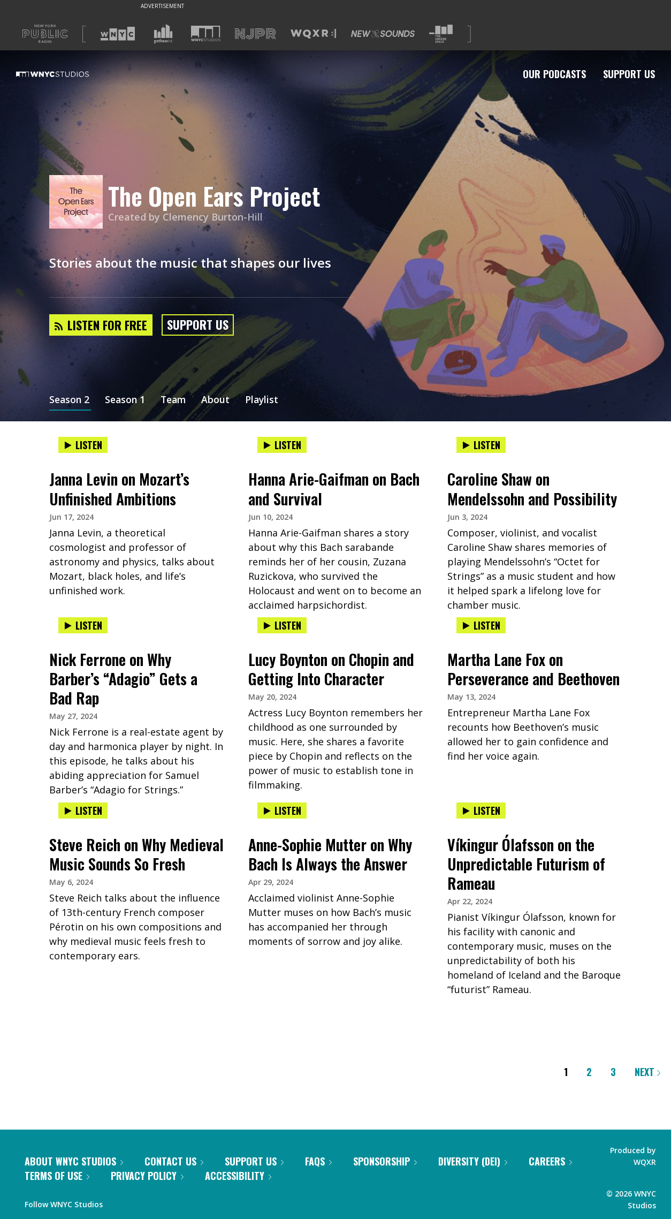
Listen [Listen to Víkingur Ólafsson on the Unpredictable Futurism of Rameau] (481, 810)
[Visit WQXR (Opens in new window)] (313, 34)
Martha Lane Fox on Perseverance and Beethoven (533, 669)
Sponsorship (385, 1161)
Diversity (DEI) (472, 1161)
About (221, 400)
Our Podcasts (554, 74)
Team (177, 400)
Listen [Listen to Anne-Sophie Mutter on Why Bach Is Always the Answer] (282, 810)
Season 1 (127, 400)
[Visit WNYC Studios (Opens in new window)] (205, 33)
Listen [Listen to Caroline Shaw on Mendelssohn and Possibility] (481, 445)
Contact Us (173, 1161)
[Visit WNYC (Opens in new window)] (118, 34)
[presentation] (136, 455)
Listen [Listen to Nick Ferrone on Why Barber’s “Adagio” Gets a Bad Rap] (83, 625)
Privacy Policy (147, 1176)
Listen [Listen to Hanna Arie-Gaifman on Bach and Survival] (282, 445)
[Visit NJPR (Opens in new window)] (255, 34)
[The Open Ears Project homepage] (78, 202)
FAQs (318, 1161)
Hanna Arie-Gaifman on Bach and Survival (334, 488)
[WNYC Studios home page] (66, 74)
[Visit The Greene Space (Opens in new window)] (441, 34)
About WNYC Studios (74, 1161)
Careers (550, 1161)
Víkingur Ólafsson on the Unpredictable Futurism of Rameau (526, 864)
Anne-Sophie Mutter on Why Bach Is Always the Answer (330, 854)
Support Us (629, 74)
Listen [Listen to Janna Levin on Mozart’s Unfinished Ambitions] (83, 445)
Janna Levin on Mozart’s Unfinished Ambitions (119, 488)
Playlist (267, 400)
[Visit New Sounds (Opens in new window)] (383, 33)
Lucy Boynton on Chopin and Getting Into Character (331, 669)
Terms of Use (57, 1176)
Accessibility (238, 1176)
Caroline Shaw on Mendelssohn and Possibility (532, 488)
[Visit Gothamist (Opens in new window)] (163, 33)
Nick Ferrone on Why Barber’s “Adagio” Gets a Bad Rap (123, 678)
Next (647, 1072)
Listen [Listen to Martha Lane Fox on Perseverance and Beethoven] (481, 625)
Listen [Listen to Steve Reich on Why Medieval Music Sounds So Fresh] (83, 810)
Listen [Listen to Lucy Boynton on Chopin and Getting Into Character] (282, 625)
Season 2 (70, 400)
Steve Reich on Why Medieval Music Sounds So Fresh (136, 854)
